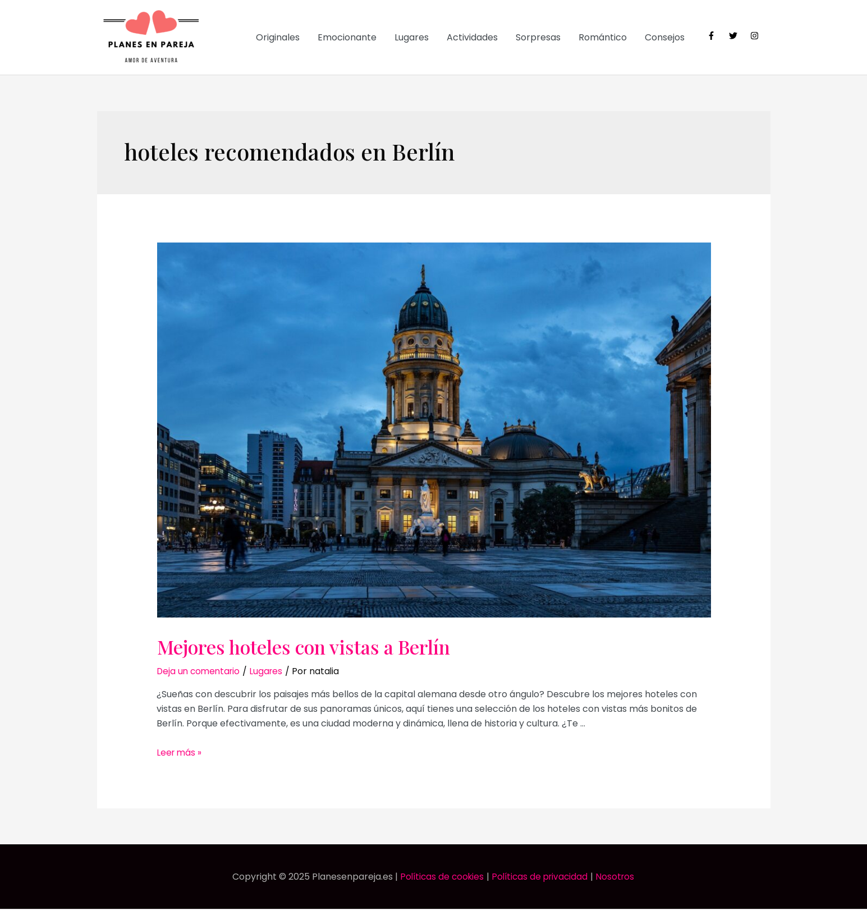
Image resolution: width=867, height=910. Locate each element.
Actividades (472, 37)
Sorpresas (538, 37)
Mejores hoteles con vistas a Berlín (333, 646)
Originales (278, 37)
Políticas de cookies (439, 877)
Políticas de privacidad (541, 877)
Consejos (665, 37)
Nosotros (619, 877)
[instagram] (756, 35)
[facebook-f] (717, 35)
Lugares (411, 37)
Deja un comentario (200, 672)
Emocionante (347, 37)
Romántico (603, 37)
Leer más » (180, 753)
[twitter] (739, 35)
